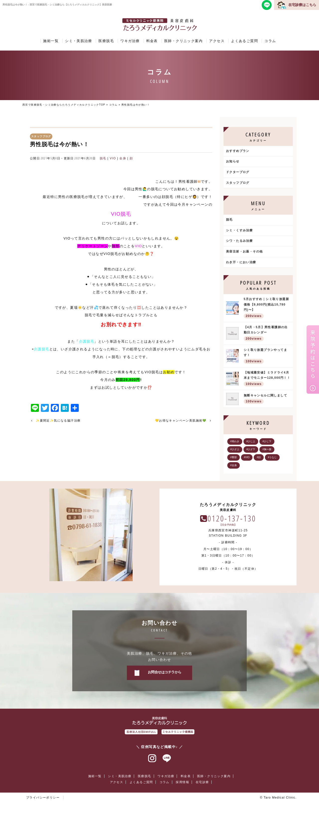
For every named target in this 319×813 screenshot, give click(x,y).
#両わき (234, 441)
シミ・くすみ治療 (239, 230)
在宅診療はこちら (302, 5)
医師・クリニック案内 (183, 41)
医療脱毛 (106, 41)
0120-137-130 (232, 518)
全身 (122, 158)
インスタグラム (152, 758)
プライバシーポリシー (43, 797)
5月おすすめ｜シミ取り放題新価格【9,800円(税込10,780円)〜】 (267, 308)
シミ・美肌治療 (78, 41)
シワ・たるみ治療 (239, 241)
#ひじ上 (250, 441)
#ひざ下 (250, 449)
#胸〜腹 (266, 449)
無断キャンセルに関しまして (267, 399)
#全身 (233, 465)
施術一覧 (51, 41)
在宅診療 (202, 782)
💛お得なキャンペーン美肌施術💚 (181, 420)
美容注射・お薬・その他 (244, 251)
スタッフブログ (237, 183)
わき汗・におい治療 (241, 262)
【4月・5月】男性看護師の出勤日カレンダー (267, 333)
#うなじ (272, 457)
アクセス (217, 41)
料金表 (152, 41)
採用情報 (182, 782)
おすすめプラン (237, 151)
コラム (270, 41)
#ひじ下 (266, 441)
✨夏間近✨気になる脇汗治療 (58, 420)
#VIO (247, 457)
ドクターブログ (237, 172)
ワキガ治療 (130, 41)
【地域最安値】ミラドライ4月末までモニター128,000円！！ (267, 379)
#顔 (259, 457)
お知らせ (232, 161)
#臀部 (233, 457)
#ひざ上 (234, 449)
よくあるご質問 (244, 41)
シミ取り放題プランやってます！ (267, 356)
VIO (113, 158)
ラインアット (166, 758)
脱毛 (103, 158)
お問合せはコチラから (164, 672)
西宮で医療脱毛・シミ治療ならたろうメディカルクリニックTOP (63, 104)
